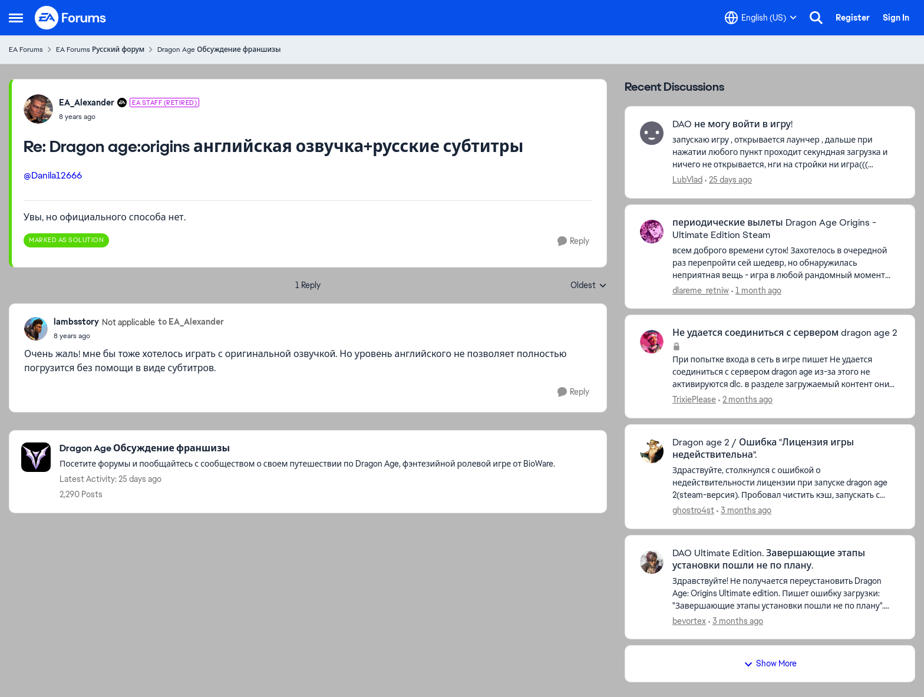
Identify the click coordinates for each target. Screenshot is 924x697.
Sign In (896, 17)
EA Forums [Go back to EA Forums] (26, 49)
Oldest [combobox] (588, 286)
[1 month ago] (756, 290)
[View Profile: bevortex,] (652, 562)
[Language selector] (761, 17)
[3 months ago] (744, 510)
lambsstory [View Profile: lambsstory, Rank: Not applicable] (76, 321)
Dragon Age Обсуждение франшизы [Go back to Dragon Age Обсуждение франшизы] (218, 49)
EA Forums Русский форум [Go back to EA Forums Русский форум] (100, 49)
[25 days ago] (728, 180)
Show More (770, 663)
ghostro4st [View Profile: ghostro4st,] (693, 510)
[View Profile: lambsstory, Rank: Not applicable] (36, 329)
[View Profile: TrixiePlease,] (652, 342)
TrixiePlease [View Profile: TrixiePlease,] (694, 399)
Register (853, 17)
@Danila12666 (53, 175)
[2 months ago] (745, 400)
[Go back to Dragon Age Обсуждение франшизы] (307, 448)
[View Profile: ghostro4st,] (652, 451)
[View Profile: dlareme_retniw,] (652, 231)
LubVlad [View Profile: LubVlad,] (687, 179)
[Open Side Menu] (16, 18)
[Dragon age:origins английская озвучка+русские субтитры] (129, 116)
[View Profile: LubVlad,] (652, 133)
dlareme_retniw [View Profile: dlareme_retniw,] (700, 290)
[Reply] (573, 241)
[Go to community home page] (71, 17)
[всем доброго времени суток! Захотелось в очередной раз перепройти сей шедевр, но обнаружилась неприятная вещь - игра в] (786, 262)
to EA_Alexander (191, 321)
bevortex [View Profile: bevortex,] (689, 620)
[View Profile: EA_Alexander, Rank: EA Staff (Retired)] (38, 109)
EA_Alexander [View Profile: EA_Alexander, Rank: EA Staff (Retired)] (86, 102)
